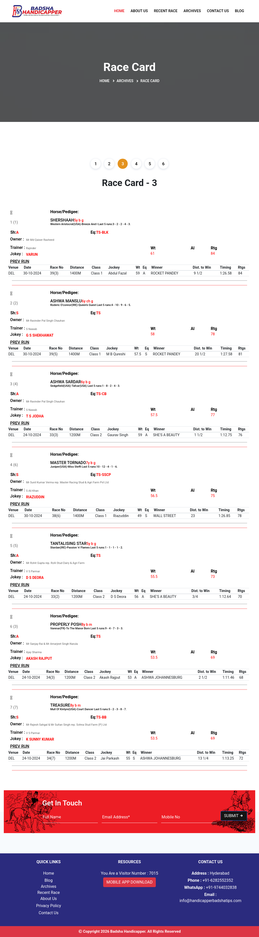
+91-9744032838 (210, 887)
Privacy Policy (48, 905)
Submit (234, 815)
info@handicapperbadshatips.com (211, 897)
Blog (239, 11)
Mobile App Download (129, 882)
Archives (192, 11)
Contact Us (218, 11)
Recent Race (166, 11)
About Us (139, 11)
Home (119, 11)
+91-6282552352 (210, 880)
